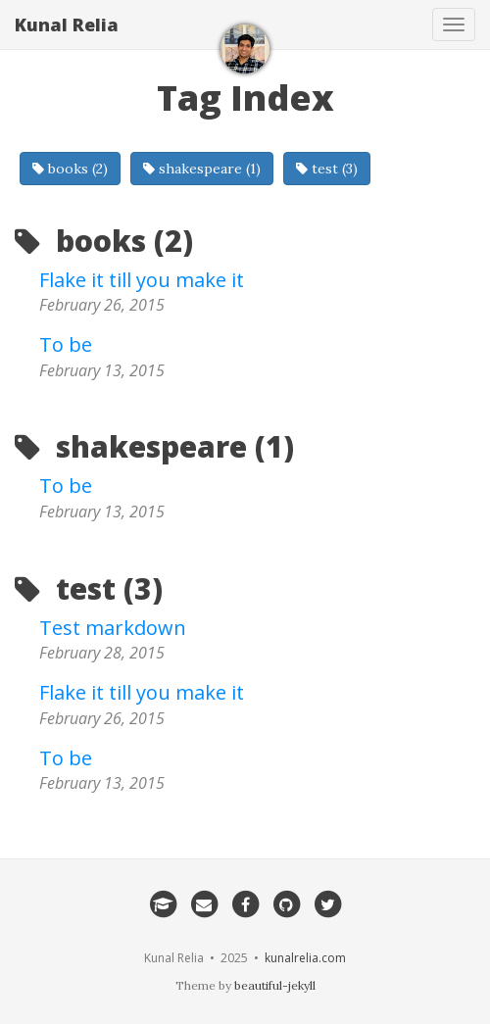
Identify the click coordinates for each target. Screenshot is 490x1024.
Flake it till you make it (141, 280)
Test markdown (112, 627)
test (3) (327, 168)
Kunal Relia (67, 24)
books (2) (70, 168)
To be (65, 344)
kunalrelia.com (305, 958)
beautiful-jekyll (275, 985)
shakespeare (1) (202, 168)
